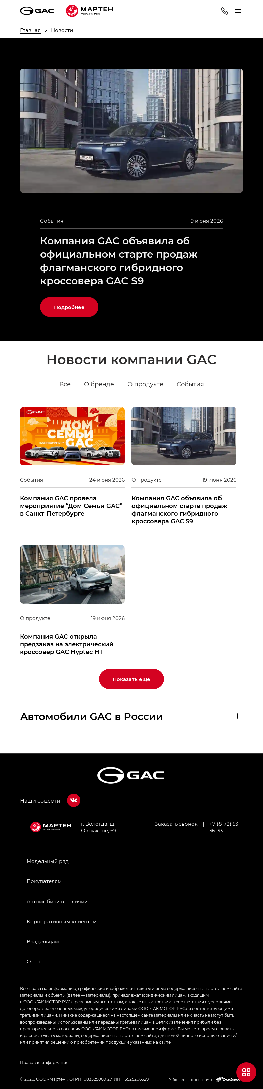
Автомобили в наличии (57, 901)
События (190, 384)
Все (65, 384)
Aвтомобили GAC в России (91, 716)
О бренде (99, 384)
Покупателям (44, 881)
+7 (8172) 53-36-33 (224, 827)
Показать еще (131, 679)
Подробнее (69, 307)
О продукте (145, 384)
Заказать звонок (176, 823)
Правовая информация (44, 1062)
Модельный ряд (48, 861)
